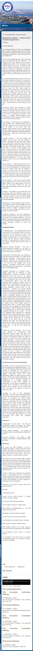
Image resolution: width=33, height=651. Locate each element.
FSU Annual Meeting (10, 605)
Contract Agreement (9, 566)
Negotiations (21, 566)
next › (15, 586)
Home (4, 34)
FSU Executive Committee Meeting (16, 593)
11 (6, 586)
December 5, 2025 (8, 581)
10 (3, 586)
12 (10, 586)
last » (18, 586)
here (19, 110)
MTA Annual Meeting (10, 641)
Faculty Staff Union (10, 16)
